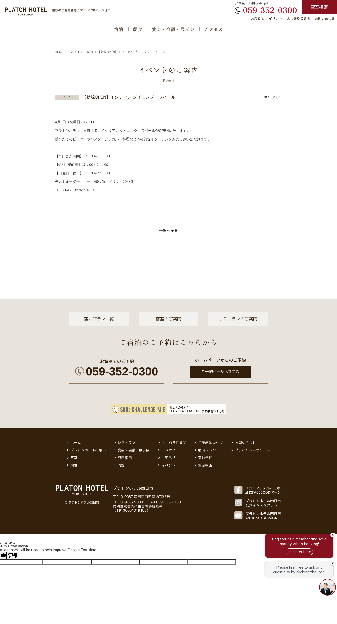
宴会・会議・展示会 (173, 29)
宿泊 (119, 29)
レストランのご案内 (238, 319)
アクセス (213, 29)
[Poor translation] (13, 555)
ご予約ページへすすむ (220, 371)
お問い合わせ (325, 18)
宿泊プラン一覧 (99, 319)
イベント (275, 18)
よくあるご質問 (298, 18)
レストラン (126, 442)
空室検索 (205, 465)
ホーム (75, 442)
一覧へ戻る (168, 230)
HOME (59, 52)
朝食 (137, 29)
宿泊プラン (207, 450)
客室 (73, 457)
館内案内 (125, 457)
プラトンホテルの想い (88, 450)
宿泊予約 (205, 457)
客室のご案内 (168, 319)
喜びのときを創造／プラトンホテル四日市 (81, 10)
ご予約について (210, 442)
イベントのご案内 (80, 52)
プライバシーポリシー (252, 450)
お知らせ (257, 18)
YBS (121, 465)
